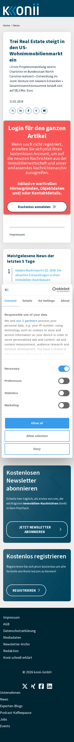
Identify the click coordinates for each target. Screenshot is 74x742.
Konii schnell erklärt (17, 657)
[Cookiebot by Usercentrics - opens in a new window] (52, 289)
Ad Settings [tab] (46, 300)
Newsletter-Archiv (16, 644)
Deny (37, 449)
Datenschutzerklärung (19, 630)
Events (5, 726)
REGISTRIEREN (26, 590)
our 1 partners (26, 320)
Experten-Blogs (11, 706)
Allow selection (37, 436)
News (16, 25)
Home (6, 25)
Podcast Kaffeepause (15, 712)
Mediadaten (12, 637)
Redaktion (11, 651)
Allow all (37, 423)
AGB (6, 624)
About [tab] (65, 300)
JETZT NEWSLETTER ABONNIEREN (40, 529)
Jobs (3, 719)
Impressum (17, 234)
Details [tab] (27, 300)
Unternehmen (10, 692)
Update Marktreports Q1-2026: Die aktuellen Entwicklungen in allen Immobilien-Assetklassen (38, 275)
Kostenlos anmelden (37, 206)
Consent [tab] (11, 300)
